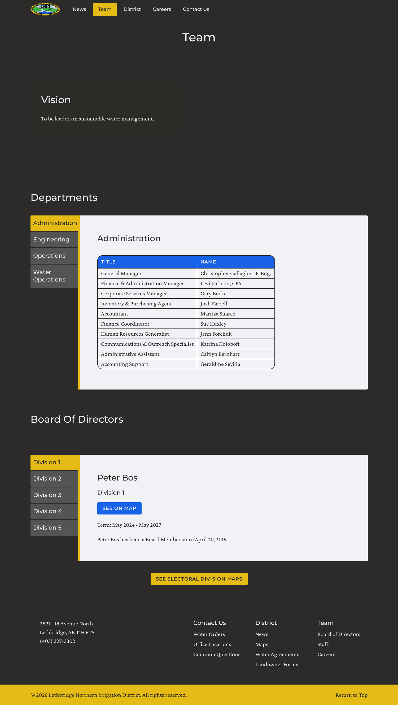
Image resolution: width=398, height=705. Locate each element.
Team (104, 9)
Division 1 (46, 462)
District (132, 9)
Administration (55, 223)
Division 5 (47, 527)
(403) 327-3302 (57, 641)
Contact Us (196, 9)
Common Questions (216, 654)
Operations (49, 255)
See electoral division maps (199, 579)
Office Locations (212, 644)
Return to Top (352, 694)
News (79, 9)
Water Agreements (277, 654)
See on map (119, 508)
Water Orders (209, 634)
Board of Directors (338, 634)
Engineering (51, 239)
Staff (322, 644)
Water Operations (49, 276)
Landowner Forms (276, 664)
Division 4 (47, 511)
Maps (261, 644)
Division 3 (47, 495)
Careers (161, 9)
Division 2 (47, 478)
